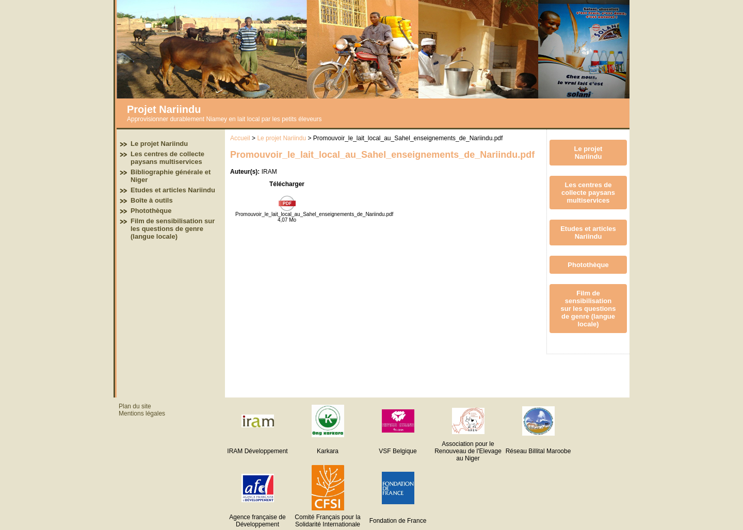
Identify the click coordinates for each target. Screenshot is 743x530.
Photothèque (151, 210)
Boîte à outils (152, 200)
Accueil (240, 138)
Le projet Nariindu (159, 143)
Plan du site (135, 406)
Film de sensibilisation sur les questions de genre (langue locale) (173, 228)
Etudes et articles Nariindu (173, 190)
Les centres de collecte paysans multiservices (167, 157)
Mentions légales (142, 413)
